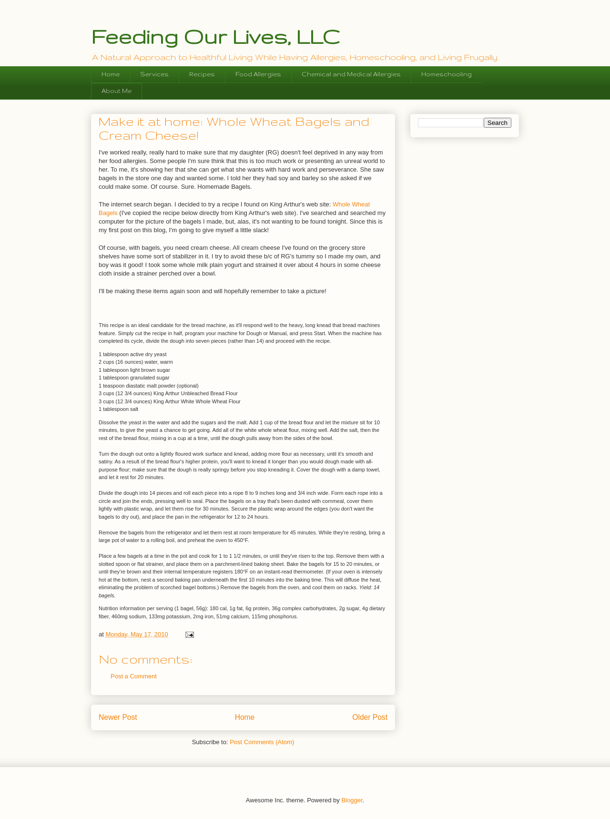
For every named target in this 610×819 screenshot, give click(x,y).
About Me (117, 91)
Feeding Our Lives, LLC (215, 36)
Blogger (351, 800)
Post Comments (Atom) (262, 742)
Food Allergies (258, 74)
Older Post (369, 717)
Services (154, 74)
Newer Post (118, 717)
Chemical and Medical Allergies (351, 74)
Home (111, 74)
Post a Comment (134, 676)
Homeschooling (446, 74)
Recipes (202, 74)
